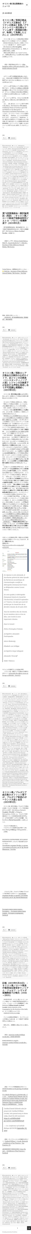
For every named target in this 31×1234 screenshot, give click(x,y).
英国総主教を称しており (20, 76)
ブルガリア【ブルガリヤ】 (8, 948)
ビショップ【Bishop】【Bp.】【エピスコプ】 (17, 946)
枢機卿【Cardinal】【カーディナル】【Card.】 (15, 366)
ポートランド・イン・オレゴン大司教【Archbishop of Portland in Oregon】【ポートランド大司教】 (15, 1197)
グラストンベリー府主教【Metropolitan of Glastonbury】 (15, 167)
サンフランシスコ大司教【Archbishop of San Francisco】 (12, 1193)
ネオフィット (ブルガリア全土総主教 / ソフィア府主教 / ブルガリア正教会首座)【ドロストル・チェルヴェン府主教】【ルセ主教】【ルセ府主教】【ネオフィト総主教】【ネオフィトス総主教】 (15, 943)
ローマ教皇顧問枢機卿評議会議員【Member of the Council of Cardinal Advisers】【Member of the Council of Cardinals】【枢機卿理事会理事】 (15, 362)
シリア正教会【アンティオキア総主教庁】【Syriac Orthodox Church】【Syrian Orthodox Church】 (14, 181)
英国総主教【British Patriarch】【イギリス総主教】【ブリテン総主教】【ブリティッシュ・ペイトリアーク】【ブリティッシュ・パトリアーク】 (15, 206)
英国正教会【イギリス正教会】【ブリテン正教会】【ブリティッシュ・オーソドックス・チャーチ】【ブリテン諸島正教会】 (15, 202)
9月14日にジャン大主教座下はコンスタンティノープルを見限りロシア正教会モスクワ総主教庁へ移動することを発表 (15, 417)
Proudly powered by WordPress (9, 1232)
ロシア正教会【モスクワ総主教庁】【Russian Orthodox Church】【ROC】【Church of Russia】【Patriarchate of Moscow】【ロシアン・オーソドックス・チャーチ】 (15, 745)
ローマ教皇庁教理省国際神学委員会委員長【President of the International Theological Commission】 (15, 1208)
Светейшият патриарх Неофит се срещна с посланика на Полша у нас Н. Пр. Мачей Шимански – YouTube (15, 847)
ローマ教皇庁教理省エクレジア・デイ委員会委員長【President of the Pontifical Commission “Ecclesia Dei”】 (15, 1205)
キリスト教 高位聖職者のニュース (12, 4)
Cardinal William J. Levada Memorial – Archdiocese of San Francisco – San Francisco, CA (15, 1143)
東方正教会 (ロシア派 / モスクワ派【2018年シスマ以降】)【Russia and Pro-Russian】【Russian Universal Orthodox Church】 (15, 753)
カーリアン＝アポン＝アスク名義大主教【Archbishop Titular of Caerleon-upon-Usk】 (14, 165)
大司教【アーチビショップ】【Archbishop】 (15, 365)
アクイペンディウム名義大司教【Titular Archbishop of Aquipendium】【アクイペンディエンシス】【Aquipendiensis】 (15, 342)
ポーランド (12, 956)
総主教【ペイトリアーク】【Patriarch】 (15, 199)
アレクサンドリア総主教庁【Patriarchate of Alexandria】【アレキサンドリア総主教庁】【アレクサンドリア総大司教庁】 (15, 151)
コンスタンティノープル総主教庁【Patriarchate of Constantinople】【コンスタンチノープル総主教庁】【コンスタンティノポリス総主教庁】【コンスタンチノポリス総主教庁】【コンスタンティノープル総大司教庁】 (15, 714)
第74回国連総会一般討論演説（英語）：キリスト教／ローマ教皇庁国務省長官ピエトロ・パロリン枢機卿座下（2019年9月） (15, 218)
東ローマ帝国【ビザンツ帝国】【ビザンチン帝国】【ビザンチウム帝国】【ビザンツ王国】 (14, 750)
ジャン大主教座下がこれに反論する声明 (17, 431)
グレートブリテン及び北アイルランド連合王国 (15, 168)
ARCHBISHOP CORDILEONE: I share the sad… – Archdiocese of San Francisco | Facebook (14, 1151)
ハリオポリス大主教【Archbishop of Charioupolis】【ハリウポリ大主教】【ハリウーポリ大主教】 (14, 729)
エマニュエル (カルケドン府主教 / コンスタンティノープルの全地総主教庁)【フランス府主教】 (15, 710)
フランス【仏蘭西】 (23, 735)
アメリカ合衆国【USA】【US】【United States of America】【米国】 (14, 1179)
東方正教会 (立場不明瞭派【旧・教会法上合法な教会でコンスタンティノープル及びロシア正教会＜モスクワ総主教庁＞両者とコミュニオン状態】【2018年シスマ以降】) (15, 967)
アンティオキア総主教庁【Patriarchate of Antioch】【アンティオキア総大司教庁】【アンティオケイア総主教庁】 (14, 154)
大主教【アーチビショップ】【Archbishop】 (15, 747)
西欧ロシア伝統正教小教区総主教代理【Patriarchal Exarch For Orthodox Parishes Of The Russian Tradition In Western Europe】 (15, 772)
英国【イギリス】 (23, 200)
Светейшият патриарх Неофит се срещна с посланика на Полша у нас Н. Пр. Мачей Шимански (15, 895)
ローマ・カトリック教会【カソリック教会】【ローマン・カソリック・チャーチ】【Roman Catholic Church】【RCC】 (15, 351)
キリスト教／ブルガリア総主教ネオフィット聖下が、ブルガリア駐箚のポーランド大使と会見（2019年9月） (14, 797)
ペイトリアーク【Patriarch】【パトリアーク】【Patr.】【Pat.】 (15, 187)
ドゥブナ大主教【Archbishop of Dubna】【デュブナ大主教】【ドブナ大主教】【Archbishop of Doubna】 (15, 726)
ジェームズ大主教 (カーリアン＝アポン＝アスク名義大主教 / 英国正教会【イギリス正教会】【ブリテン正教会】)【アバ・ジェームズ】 (15, 176)
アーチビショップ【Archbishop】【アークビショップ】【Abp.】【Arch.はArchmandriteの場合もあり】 (15, 148)
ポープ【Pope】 (10, 1199)
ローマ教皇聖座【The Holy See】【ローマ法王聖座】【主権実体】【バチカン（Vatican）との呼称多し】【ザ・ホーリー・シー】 (15, 358)
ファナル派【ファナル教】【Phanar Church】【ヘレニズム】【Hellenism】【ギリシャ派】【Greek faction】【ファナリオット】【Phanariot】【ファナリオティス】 (15, 733)
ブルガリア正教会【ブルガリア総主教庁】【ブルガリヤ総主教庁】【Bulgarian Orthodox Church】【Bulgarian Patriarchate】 (15, 949)
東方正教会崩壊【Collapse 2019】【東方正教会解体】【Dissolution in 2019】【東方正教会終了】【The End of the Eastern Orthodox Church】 (15, 762)
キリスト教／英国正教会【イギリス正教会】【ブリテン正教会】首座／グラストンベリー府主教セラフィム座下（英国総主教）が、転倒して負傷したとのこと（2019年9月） (15, 27)
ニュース (15, 145)
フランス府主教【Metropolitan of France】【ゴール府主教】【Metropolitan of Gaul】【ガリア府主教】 (15, 737)
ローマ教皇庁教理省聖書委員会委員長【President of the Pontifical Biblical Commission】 (15, 1211)
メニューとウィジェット (26, 6)
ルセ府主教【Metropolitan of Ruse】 (15, 961)
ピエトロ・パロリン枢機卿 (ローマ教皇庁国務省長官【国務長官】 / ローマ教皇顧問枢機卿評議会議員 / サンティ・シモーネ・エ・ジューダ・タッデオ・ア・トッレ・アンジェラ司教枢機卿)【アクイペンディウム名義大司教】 (15, 346)
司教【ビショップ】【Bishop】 (12, 1218)
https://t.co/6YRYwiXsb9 (12, 1118)
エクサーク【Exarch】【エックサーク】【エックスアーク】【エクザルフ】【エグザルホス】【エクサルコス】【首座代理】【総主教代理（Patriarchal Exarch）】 (15, 707)
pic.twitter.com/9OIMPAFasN (14, 1121)
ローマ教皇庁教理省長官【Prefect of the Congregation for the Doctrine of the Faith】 (15, 1213)
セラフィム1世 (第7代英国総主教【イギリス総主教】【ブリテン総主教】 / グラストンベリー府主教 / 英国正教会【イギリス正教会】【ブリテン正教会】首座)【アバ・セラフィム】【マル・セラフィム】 (15, 185)
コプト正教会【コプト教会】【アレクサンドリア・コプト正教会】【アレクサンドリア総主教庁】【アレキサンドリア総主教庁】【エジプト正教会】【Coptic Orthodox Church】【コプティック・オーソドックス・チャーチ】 (15, 172)
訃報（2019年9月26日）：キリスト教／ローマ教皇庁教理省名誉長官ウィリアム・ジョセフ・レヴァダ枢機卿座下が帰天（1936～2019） (15, 989)
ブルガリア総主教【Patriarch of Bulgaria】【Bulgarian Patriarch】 (15, 952)
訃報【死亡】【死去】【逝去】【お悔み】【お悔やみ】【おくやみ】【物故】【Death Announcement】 (14, 1222)
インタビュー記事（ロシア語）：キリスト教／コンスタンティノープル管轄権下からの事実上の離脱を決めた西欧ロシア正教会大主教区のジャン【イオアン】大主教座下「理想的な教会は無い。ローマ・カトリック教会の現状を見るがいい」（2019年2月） (15, 515)
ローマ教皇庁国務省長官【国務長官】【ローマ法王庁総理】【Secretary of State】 (14, 355)
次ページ (29, 1228)
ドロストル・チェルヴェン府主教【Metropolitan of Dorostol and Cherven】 (15, 939)
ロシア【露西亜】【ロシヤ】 (19, 742)
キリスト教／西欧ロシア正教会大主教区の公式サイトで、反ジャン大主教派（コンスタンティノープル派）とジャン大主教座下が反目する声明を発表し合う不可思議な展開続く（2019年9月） (15, 381)
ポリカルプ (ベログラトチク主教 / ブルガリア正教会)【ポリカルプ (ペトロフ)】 (15, 957)
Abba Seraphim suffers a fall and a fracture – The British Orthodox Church (15, 66)
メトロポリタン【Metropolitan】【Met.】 (15, 189)
